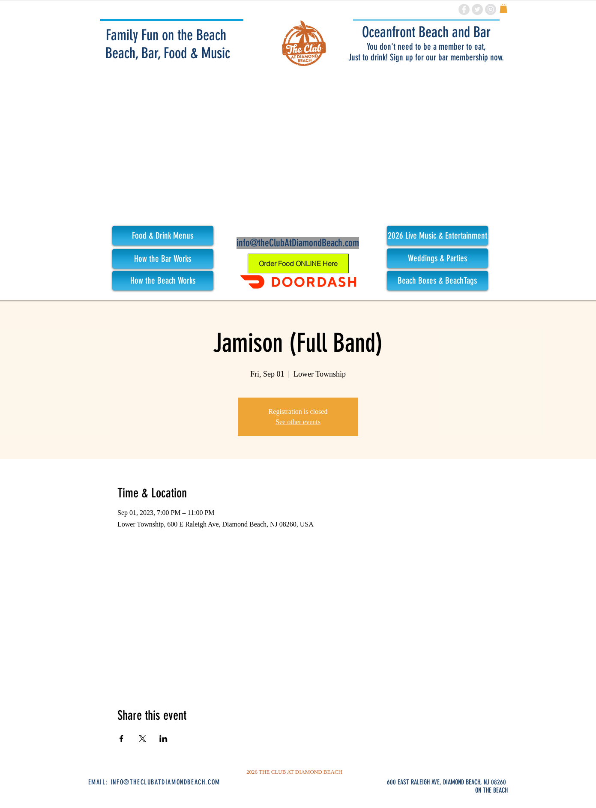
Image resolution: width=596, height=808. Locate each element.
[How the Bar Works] (162, 259)
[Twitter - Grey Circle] (477, 9)
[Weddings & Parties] (437, 258)
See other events (298, 421)
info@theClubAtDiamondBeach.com (298, 243)
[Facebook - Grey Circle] (464, 9)
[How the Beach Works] (162, 280)
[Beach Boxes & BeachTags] (437, 280)
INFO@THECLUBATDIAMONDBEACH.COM (165, 782)
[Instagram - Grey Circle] (490, 9)
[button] (437, 235)
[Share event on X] (142, 738)
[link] (503, 8)
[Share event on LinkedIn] (163, 738)
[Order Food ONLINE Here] (298, 263)
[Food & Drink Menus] (162, 235)
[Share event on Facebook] (121, 738)
